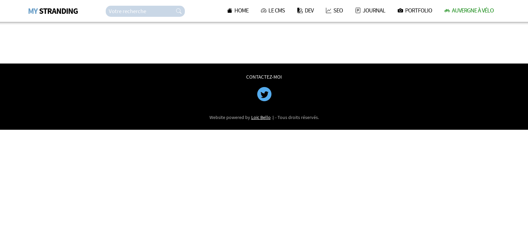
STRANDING (53, 11)
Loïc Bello (261, 117)
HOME (238, 10)
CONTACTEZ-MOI (264, 77)
